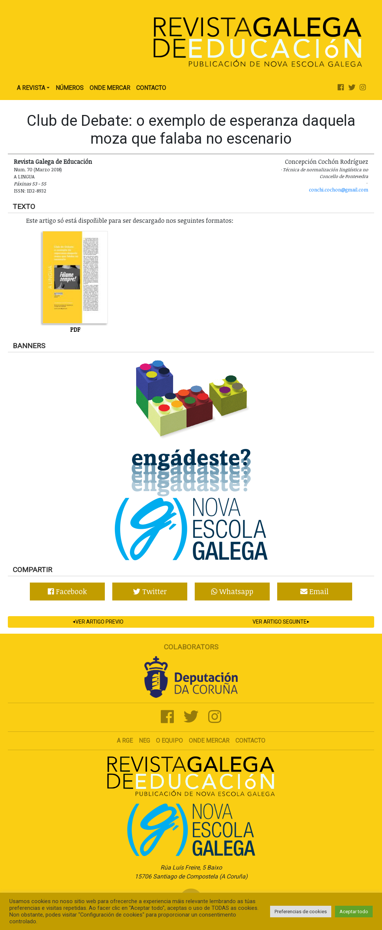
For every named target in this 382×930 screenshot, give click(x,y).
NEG (144, 740)
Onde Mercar (110, 87)
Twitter (150, 591)
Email (314, 591)
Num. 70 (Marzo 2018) (38, 169)
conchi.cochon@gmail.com (338, 189)
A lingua (24, 176)
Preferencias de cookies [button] (301, 911)
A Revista (31, 87)
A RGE (125, 740)
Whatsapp (232, 591)
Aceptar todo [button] (353, 911)
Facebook (67, 591)
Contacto (151, 87)
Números (70, 87)
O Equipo (169, 740)
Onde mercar (209, 740)
